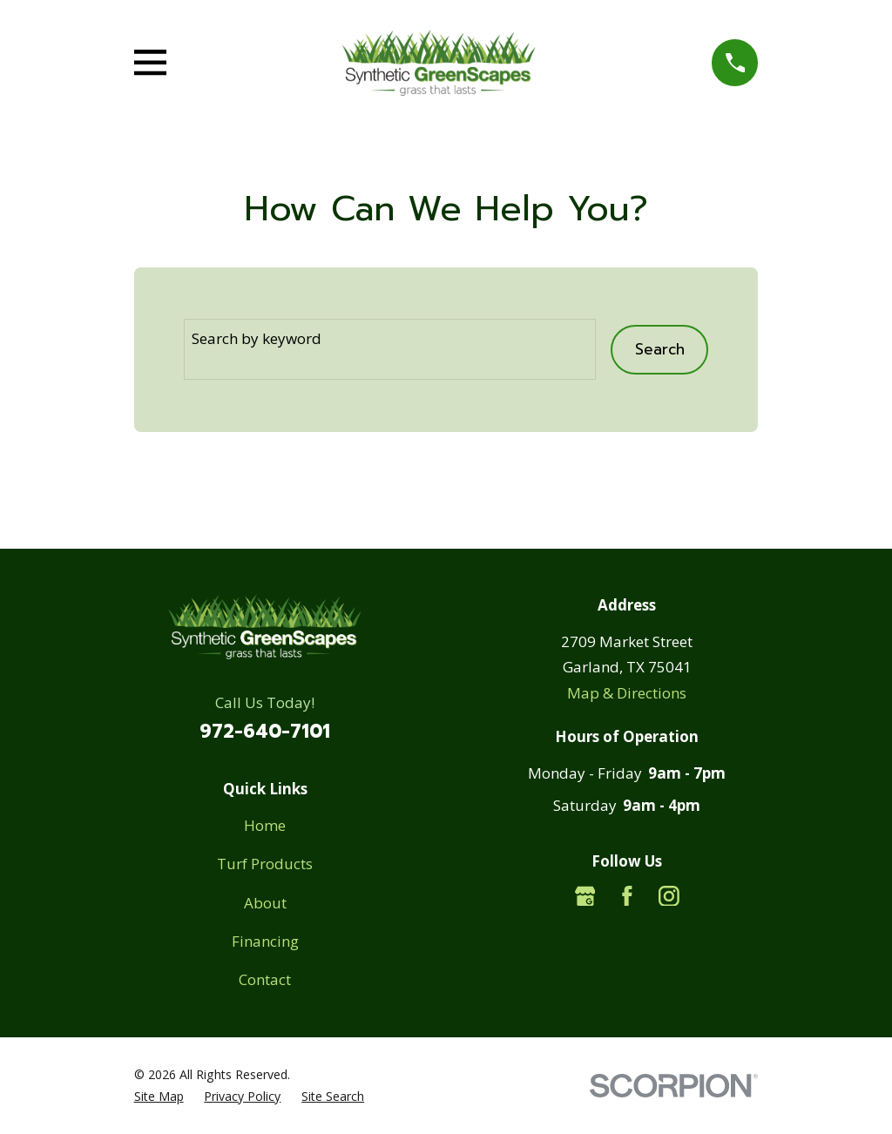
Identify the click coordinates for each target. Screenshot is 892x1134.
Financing (265, 941)
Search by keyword (256, 338)
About (265, 903)
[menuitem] (159, 1097)
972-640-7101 (264, 732)
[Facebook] (627, 896)
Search (660, 349)
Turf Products (265, 864)
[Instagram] (669, 896)
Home (265, 825)
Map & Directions (626, 693)
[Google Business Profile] (585, 896)
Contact (265, 979)
